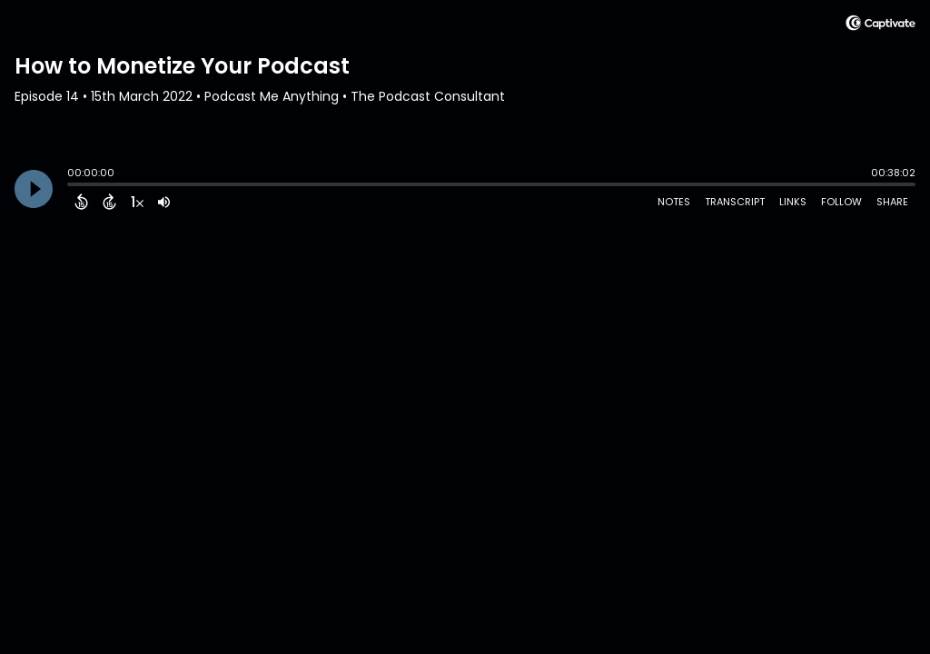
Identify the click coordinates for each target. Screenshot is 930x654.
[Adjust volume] (164, 202)
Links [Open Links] (792, 201)
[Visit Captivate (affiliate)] (880, 25)
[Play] (34, 189)
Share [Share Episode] (892, 201)
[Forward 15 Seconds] (109, 202)
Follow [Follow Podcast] (841, 201)
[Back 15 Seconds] (81, 202)
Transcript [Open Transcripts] (735, 201)
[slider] (72, 186)
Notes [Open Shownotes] (674, 201)
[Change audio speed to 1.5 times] (137, 202)
